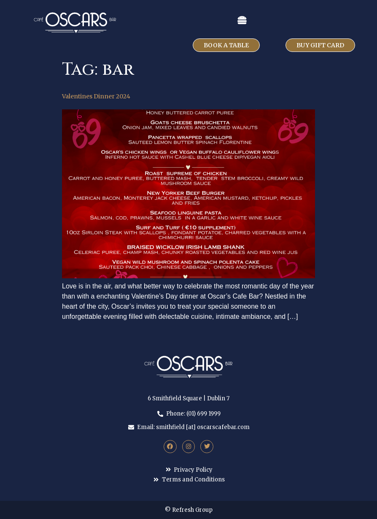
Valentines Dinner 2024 (96, 96)
